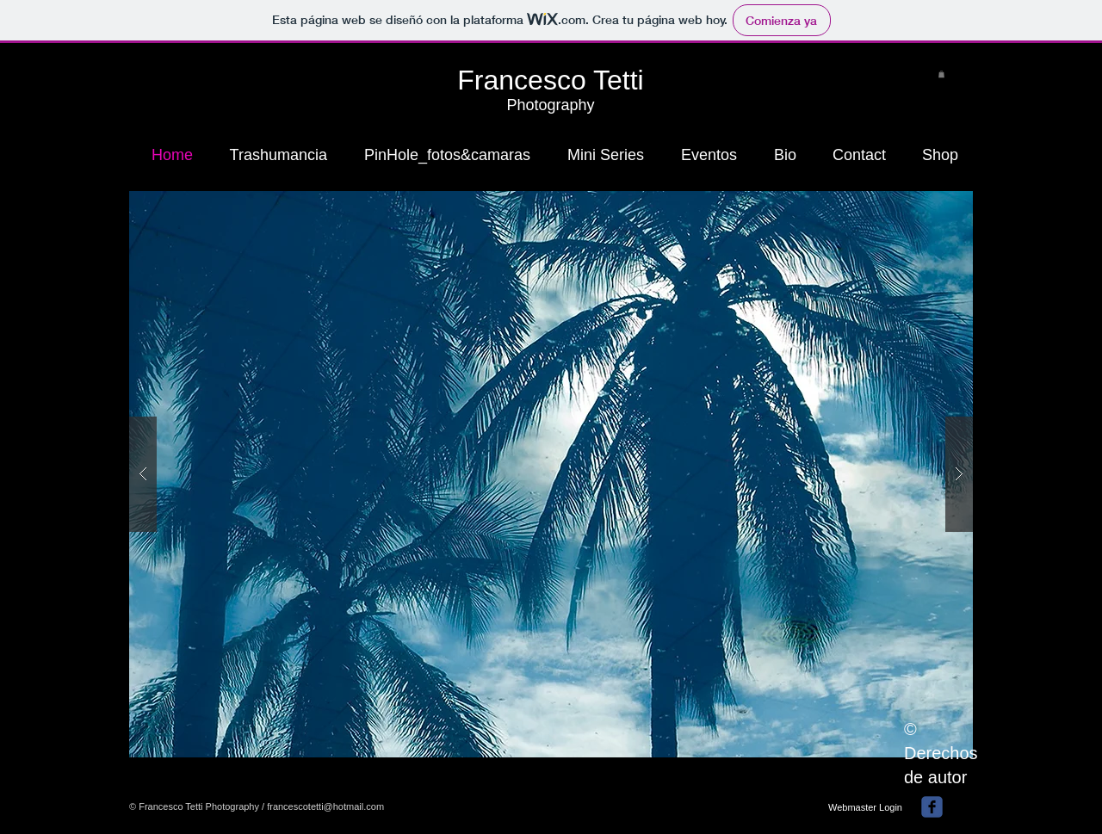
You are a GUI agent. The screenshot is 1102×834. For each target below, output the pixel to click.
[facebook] (932, 807)
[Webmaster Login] (865, 808)
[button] (941, 74)
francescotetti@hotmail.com (325, 806)
